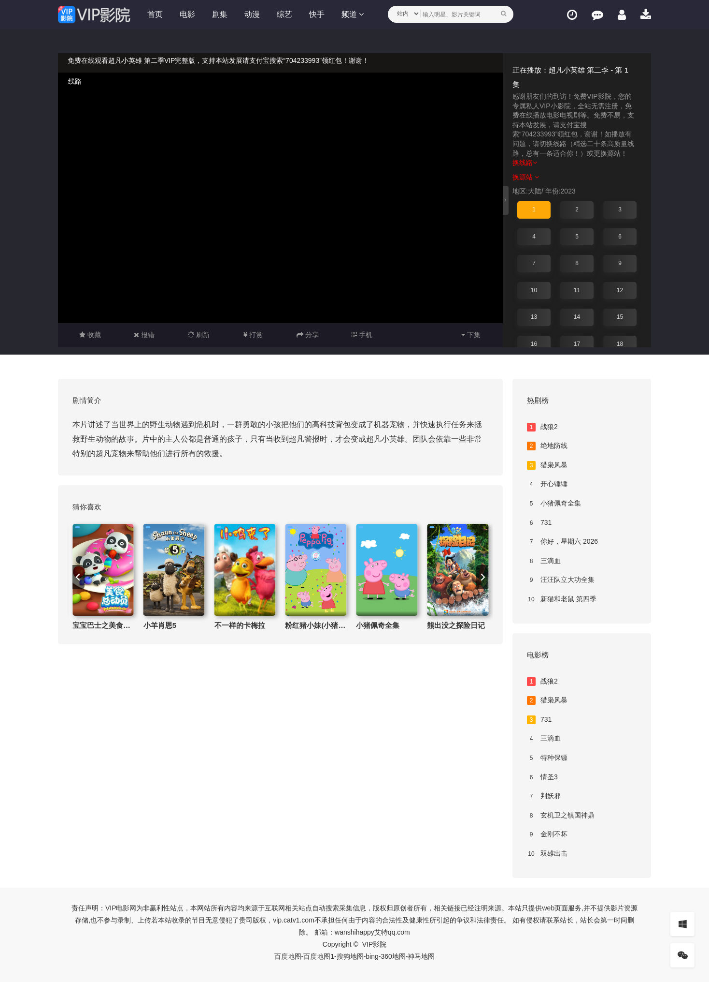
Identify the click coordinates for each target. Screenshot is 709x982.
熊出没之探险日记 (456, 625)
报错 (144, 335)
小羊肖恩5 (159, 625)
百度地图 (287, 956)
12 (620, 290)
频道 (352, 14)
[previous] (78, 577)
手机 (362, 335)
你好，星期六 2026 (562, 541)
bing (372, 956)
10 (534, 290)
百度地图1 (318, 956)
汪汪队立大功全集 (561, 580)
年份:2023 (560, 191)
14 (577, 316)
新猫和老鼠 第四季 (561, 599)
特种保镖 (547, 758)
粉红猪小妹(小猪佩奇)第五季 (331, 625)
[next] (482, 577)
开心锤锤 (547, 484)
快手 (317, 14)
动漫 (252, 14)
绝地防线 (547, 446)
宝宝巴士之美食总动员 (108, 625)
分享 (308, 335)
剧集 (219, 14)
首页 (155, 14)
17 (577, 344)
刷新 (199, 335)
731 (539, 523)
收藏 (90, 335)
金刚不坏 (547, 834)
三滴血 (544, 561)
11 (577, 290)
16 (534, 344)
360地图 (393, 956)
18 (620, 344)
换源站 (525, 177)
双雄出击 (547, 853)
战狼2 (542, 427)
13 (534, 316)
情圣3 (542, 777)
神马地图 (421, 956)
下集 (471, 335)
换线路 (524, 162)
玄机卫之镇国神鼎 (561, 815)
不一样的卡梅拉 (239, 625)
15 (620, 316)
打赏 (253, 335)
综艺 (284, 14)
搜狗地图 (350, 956)
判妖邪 (544, 796)
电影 (187, 14)
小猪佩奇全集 (377, 625)
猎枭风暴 (547, 465)
